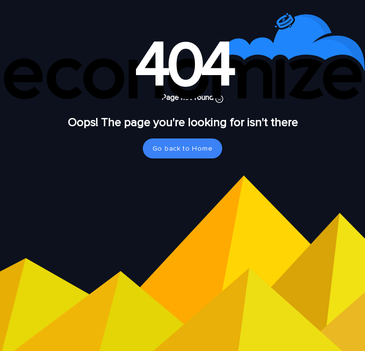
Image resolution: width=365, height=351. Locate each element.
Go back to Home (183, 148)
